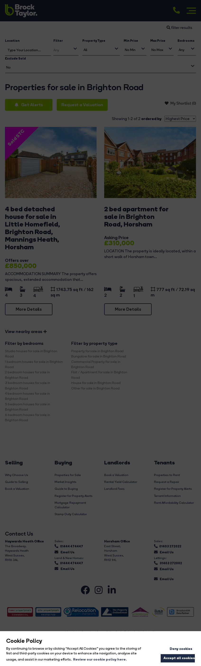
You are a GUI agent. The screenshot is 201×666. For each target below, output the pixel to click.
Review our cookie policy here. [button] (100, 659)
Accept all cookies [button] (179, 658)
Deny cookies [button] (181, 648)
